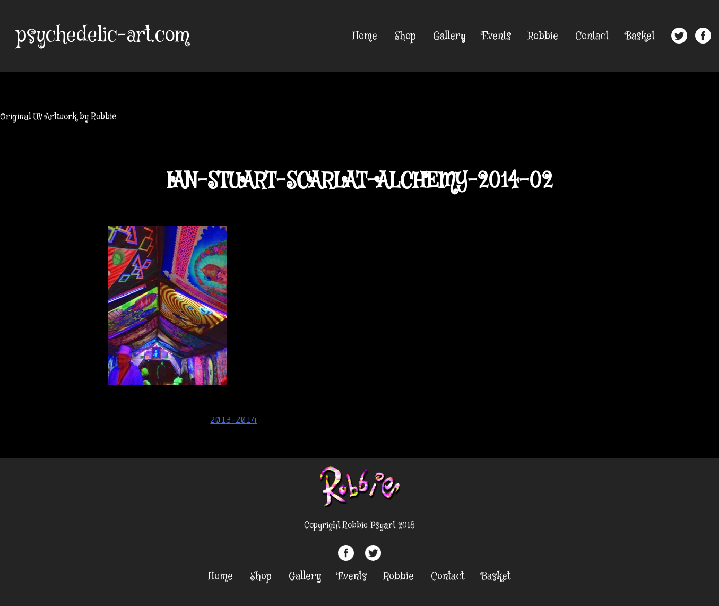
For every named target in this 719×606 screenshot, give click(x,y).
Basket (640, 36)
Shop (405, 36)
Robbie (543, 36)
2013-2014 (233, 419)
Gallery (449, 36)
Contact (592, 36)
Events (496, 36)
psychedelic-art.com (102, 35)
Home (365, 36)
